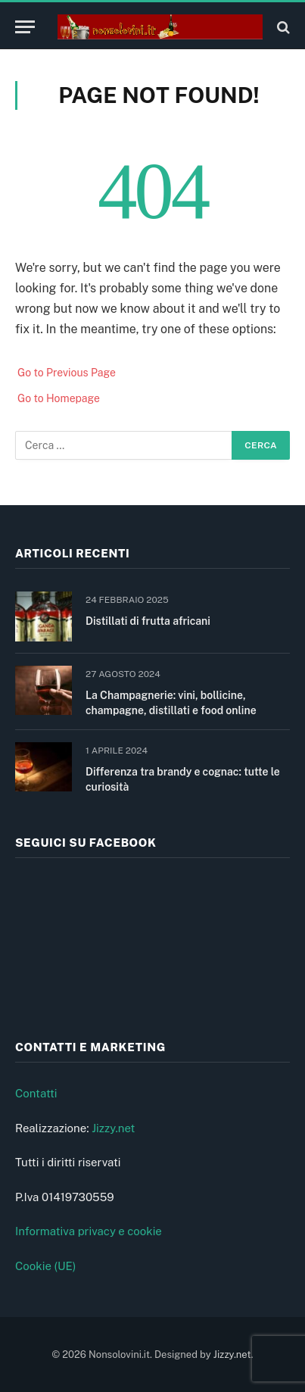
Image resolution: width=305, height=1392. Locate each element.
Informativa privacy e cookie (88, 1231)
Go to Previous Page (66, 373)
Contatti (36, 1093)
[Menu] (25, 27)
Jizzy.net (113, 1128)
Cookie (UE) (45, 1265)
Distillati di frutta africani (148, 621)
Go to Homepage (58, 398)
